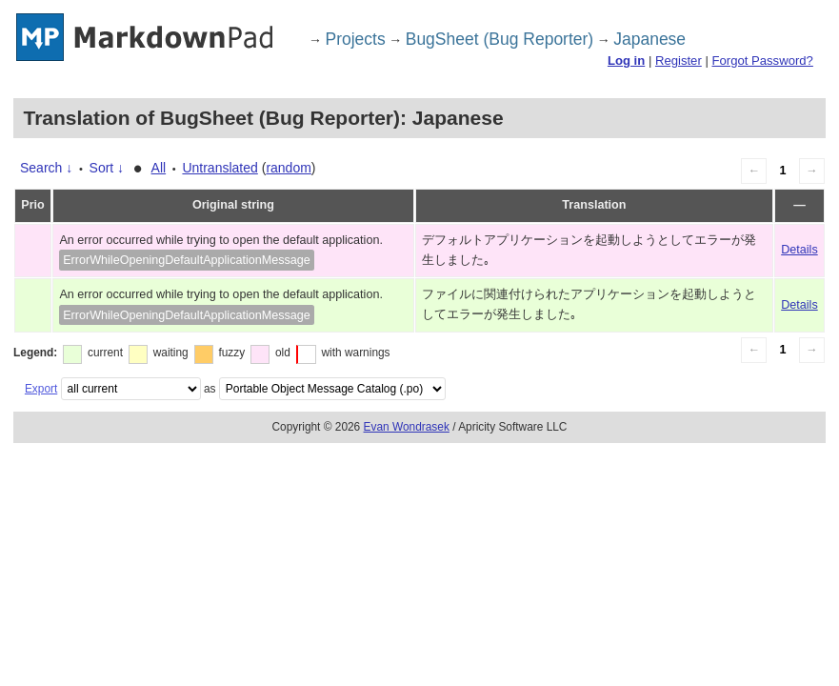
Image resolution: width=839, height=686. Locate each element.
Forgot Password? (761, 60)
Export (41, 388)
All (159, 167)
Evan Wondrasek (406, 427)
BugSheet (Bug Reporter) (499, 39)
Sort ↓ (107, 167)
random (288, 167)
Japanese (649, 39)
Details (799, 249)
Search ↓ (46, 167)
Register (678, 60)
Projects (356, 39)
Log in (626, 60)
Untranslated (219, 167)
